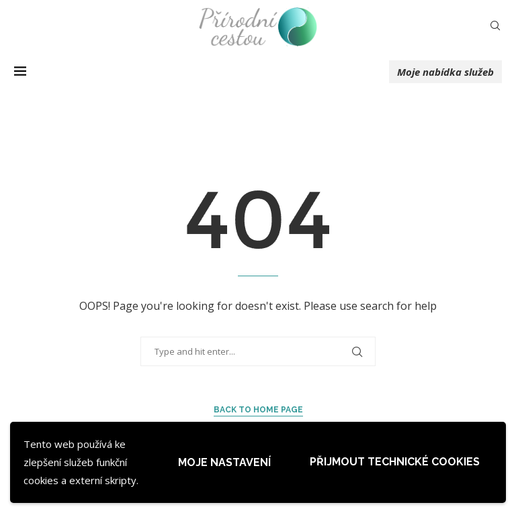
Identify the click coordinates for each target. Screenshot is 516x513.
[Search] (495, 27)
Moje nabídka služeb (445, 71)
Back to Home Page (258, 409)
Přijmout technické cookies (395, 461)
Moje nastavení (224, 462)
